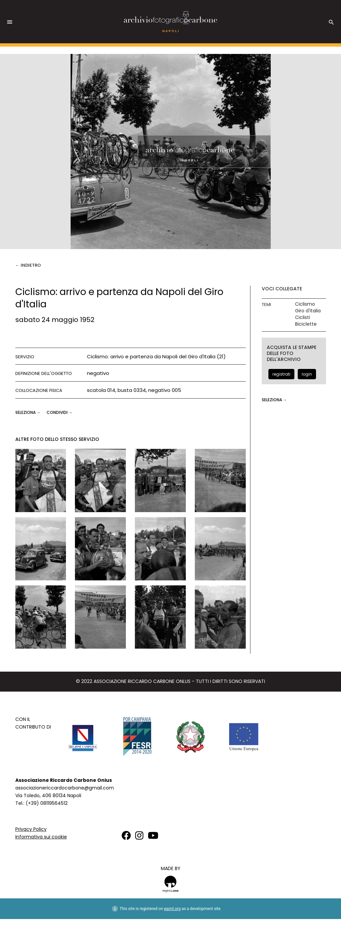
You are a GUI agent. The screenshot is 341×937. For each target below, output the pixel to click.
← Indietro (28, 265)
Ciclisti (302, 317)
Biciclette (306, 324)
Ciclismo (305, 304)
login (307, 374)
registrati (281, 374)
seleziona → (28, 412)
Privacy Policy (31, 829)
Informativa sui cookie (41, 836)
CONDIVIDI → (60, 412)
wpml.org (172, 908)
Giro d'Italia (308, 310)
